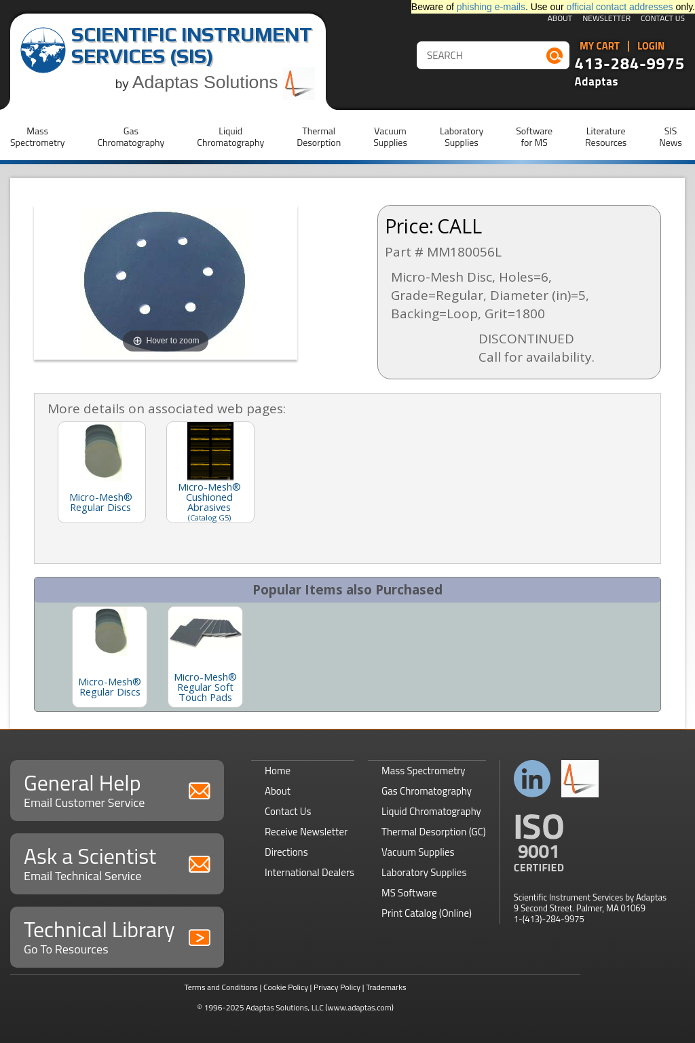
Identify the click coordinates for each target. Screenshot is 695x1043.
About (560, 19)
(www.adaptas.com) (359, 1007)
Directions (286, 852)
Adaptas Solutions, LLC (285, 1007)
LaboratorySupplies (461, 136)
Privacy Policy (337, 987)
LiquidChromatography (230, 136)
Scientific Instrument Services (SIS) (191, 45)
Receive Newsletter (306, 831)
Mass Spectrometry (423, 770)
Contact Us (663, 19)
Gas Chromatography (426, 791)
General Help (117, 789)
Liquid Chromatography (431, 811)
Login (651, 46)
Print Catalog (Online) (426, 913)
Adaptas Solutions (224, 82)
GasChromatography (130, 136)
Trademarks (386, 987)
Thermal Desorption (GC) (433, 831)
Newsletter (606, 19)
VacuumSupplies (390, 136)
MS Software (409, 892)
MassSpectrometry (37, 136)
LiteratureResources (605, 136)
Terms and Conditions (221, 987)
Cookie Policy (285, 987)
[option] (109, 657)
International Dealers (309, 872)
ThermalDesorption (319, 136)
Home (277, 770)
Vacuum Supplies (417, 852)
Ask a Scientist (117, 862)
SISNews (670, 136)
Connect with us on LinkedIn (532, 778)
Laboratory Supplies (423, 872)
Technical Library (117, 935)
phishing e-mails (491, 6)
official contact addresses (620, 6)
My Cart (600, 46)
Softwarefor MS (534, 136)
